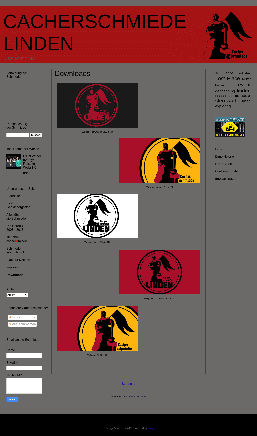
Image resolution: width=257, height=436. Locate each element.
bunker (220, 85)
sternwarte (227, 100)
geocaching (225, 91)
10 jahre (224, 73)
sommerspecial (240, 95)
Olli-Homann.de (226, 171)
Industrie (244, 73)
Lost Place (227, 78)
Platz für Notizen (18, 260)
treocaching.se (225, 178)
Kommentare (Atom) (135, 396)
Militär (246, 79)
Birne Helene (224, 156)
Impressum (14, 267)
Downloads (14, 275)
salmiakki (220, 95)
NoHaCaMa (223, 164)
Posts (14, 317)
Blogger (152, 428)
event (244, 84)
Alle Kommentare (23, 324)
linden (244, 90)
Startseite (128, 383)
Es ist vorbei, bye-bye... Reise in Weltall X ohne (32, 164)
